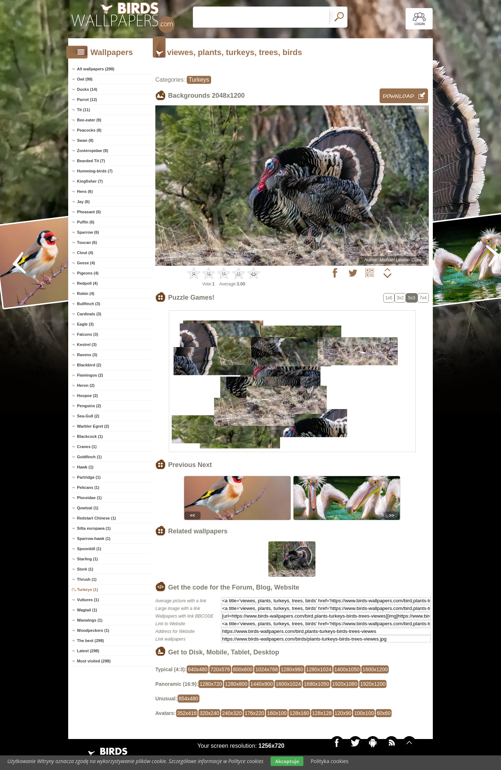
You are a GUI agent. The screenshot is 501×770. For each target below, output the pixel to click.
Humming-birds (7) (95, 171)
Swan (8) (85, 140)
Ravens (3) (87, 355)
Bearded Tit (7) (91, 161)
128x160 (299, 713)
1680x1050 (316, 684)
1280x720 (210, 684)
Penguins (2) (89, 406)
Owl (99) (85, 79)
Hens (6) (85, 191)
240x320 (232, 713)
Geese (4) (86, 263)
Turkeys (199, 80)
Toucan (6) (87, 242)
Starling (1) (87, 559)
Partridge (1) (89, 477)
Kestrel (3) (87, 344)
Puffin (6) (85, 222)
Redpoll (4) (87, 283)
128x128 (322, 713)
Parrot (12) (87, 99)
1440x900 (261, 684)
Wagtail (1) (87, 610)
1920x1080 (344, 684)
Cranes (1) (87, 446)
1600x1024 (288, 684)
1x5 (388, 297)
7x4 (423, 297)
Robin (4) (85, 293)
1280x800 (236, 684)
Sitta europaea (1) (93, 528)
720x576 (220, 669)
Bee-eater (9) (89, 120)
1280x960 (292, 669)
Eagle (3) (85, 324)
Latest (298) (88, 651)
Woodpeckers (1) (93, 630)
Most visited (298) (93, 661)
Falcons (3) (87, 334)
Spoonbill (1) (89, 549)
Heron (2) (85, 385)
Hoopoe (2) (87, 395)
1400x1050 (347, 669)
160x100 (277, 713)
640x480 (197, 669)
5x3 (411, 297)
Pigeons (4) (87, 273)
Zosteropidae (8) (92, 150)
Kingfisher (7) (90, 181)
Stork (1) (85, 569)
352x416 (187, 713)
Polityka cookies (330, 761)
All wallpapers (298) (95, 69)
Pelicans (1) (88, 487)
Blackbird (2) (89, 365)
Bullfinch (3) (88, 304)
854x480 (188, 698)
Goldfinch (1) (89, 457)
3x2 (400, 297)
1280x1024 (318, 669)
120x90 (343, 713)
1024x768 (266, 669)
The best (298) (90, 640)
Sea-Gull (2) (88, 416)
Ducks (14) (87, 89)
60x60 (384, 713)
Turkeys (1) (87, 589)
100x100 (364, 713)
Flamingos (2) (90, 375)
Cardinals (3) (89, 314)
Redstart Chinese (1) (96, 518)
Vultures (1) (88, 600)
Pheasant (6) (89, 212)
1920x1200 (372, 684)
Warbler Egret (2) (93, 426)
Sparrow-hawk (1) (93, 538)
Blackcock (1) (90, 436)
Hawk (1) (85, 467)
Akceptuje (287, 761)
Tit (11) (83, 110)
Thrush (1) (87, 579)
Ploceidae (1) (89, 497)
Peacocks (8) (89, 130)
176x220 (254, 713)
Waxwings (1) (89, 620)
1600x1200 (375, 669)
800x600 (243, 669)
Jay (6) (83, 201)
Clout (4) (85, 252)
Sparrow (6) (88, 232)
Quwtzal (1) (87, 508)
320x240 (209, 713)
